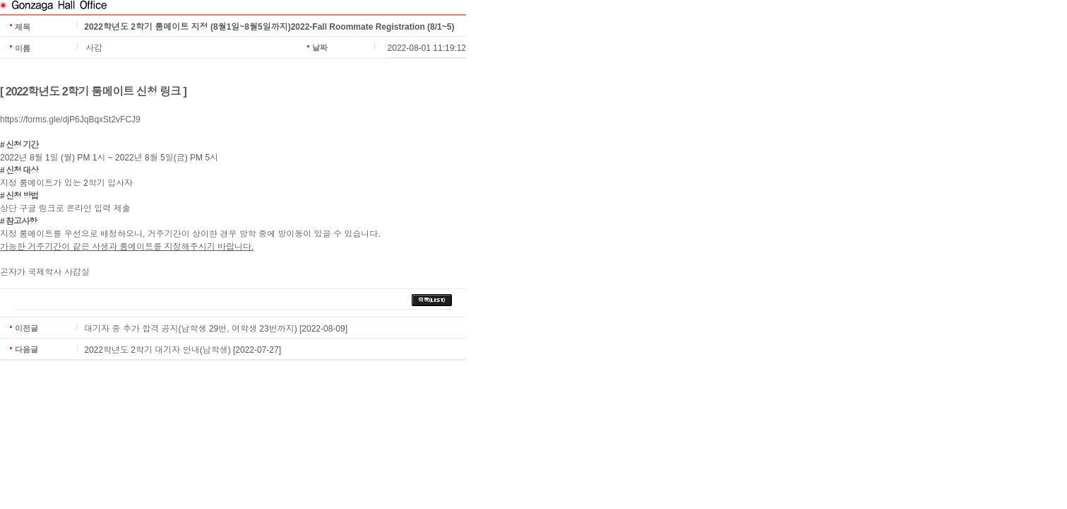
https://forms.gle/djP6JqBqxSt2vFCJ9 (70, 119)
